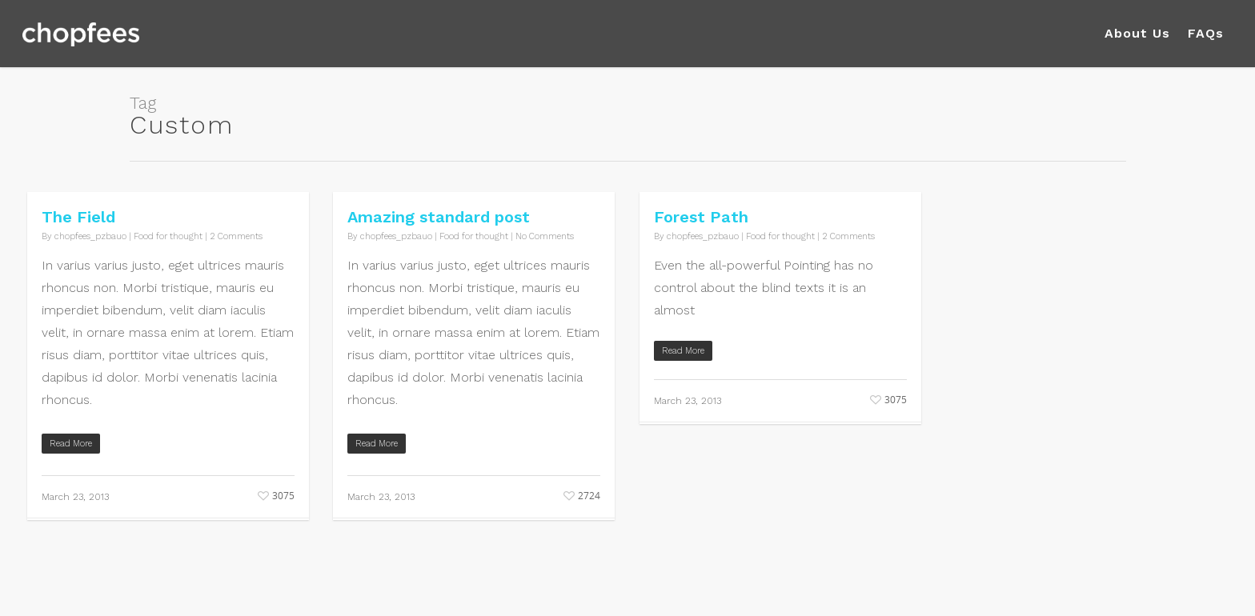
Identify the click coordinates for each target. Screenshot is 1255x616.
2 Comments (236, 236)
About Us (1137, 33)
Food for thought (168, 236)
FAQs (1206, 33)
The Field (78, 216)
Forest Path (701, 216)
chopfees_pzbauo (90, 236)
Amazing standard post (438, 216)
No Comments (544, 236)
